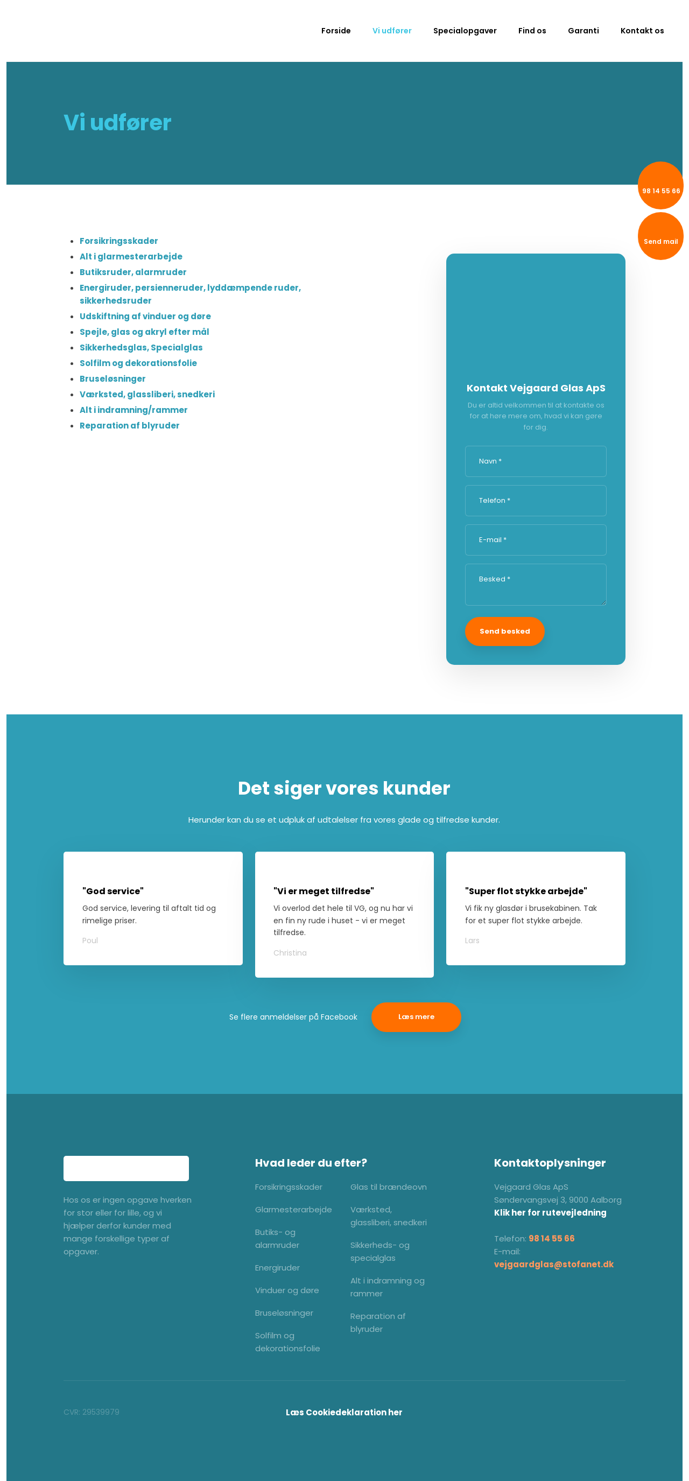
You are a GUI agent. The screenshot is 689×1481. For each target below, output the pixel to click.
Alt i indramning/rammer (134, 410)
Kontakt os (642, 30)
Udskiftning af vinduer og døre (145, 316)
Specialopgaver (465, 30)
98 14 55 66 (552, 1238)
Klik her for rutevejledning (550, 1212)
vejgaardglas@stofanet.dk (554, 1264)
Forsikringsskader (119, 241)
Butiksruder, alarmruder (133, 272)
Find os (532, 30)
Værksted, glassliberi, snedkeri (147, 394)
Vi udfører (392, 30)
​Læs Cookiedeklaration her (344, 1412)
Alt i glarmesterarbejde (131, 256)
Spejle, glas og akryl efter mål (144, 332)
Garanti (583, 30)
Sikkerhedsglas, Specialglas (141, 347)
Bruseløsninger (113, 378)
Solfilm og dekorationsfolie (138, 363)
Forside (336, 30)
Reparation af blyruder (130, 425)
